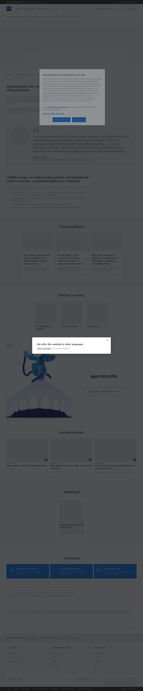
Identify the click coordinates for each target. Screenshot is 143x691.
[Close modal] (107, 340)
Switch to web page (44, 348)
